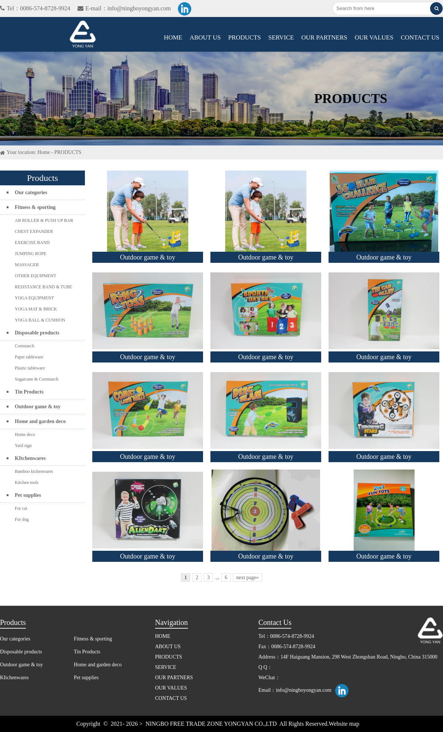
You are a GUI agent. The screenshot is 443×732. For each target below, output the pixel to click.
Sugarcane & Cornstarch (36, 379)
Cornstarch (24, 345)
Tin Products (29, 392)
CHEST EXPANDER (34, 231)
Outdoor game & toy (38, 406)
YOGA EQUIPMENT (34, 297)
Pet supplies (28, 495)
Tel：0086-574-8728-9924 (35, 8)
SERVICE (281, 37)
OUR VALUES (374, 37)
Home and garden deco (40, 421)
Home (43, 152)
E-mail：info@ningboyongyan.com (124, 8)
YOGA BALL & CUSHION (40, 320)
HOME (173, 37)
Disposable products (37, 333)
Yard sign (23, 445)
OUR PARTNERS (324, 37)
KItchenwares (30, 458)
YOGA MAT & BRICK (36, 309)
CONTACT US (420, 37)
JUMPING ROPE (31, 253)
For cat (21, 508)
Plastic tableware (30, 368)
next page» (247, 577)
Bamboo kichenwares (34, 471)
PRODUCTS (244, 37)
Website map (344, 724)
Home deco (25, 434)
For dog (22, 519)
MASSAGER (27, 264)
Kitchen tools (26, 482)
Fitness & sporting (35, 207)
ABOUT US (205, 37)
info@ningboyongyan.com (303, 690)
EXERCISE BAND (32, 242)
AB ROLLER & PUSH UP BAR (44, 220)
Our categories (31, 192)
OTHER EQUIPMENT (35, 275)
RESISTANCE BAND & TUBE (43, 286)
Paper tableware (29, 357)
